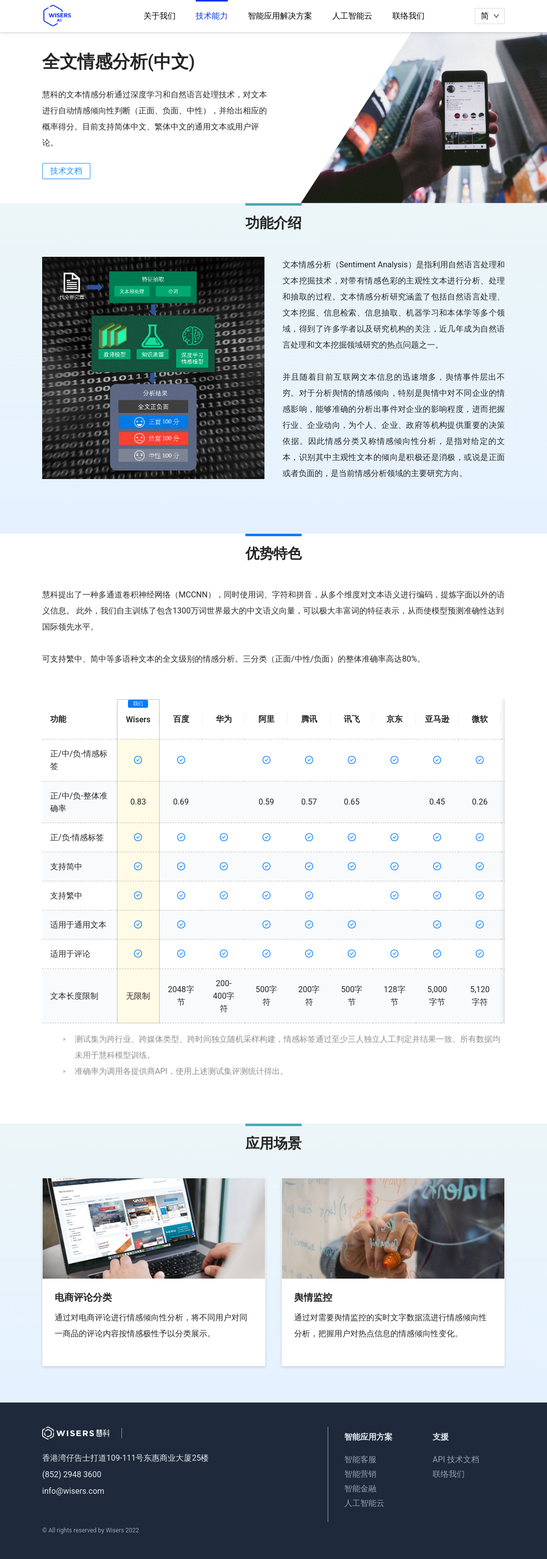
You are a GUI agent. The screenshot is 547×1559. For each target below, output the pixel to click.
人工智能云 (352, 16)
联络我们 (408, 16)
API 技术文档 (456, 1459)
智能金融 (360, 1488)
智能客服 (360, 1459)
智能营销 (360, 1474)
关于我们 (160, 16)
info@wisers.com (73, 1491)
